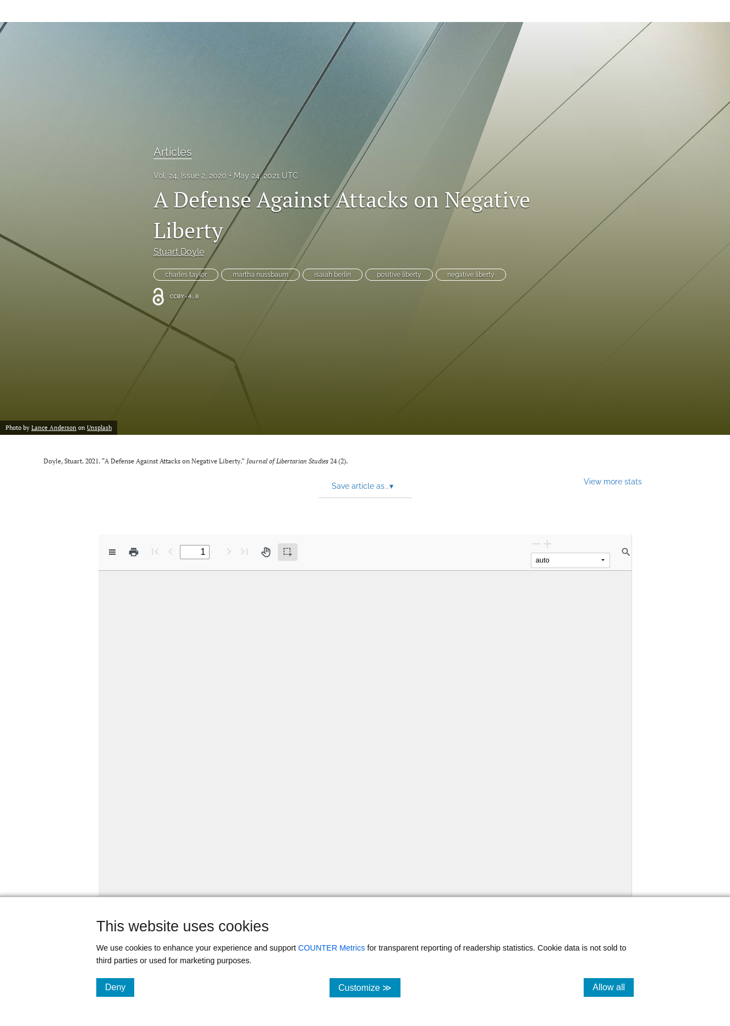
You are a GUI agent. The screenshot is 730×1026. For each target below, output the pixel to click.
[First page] (155, 551)
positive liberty (399, 275)
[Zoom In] (547, 543)
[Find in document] (626, 552)
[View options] (112, 552)
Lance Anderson (53, 428)
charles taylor (186, 275)
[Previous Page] (170, 551)
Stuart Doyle (178, 252)
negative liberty (471, 275)
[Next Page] (228, 551)
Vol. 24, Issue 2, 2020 (190, 175)
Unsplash (99, 428)
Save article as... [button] (362, 486)
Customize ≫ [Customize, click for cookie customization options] (369, 987)
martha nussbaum (260, 275)
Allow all (613, 987)
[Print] (134, 552)
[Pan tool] (266, 552)
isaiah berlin (332, 275)
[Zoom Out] (536, 543)
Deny (119, 987)
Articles (172, 152)
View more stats (613, 481)
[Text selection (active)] (288, 552)
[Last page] (244, 551)
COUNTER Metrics (331, 947)
